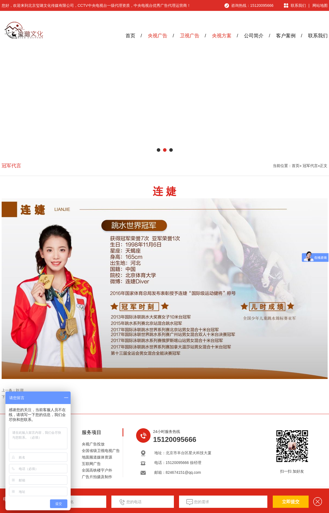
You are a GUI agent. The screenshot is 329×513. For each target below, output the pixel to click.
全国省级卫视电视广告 (101, 450)
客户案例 (286, 35)
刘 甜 (20, 390)
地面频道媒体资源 (97, 457)
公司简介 (254, 35)
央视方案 (221, 35)
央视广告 (157, 35)
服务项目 (91, 432)
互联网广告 (91, 464)
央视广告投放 (93, 444)
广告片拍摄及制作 (97, 477)
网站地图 (320, 5)
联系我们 (298, 5)
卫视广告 (189, 35)
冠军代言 (11, 165)
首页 (130, 35)
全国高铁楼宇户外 (97, 470)
